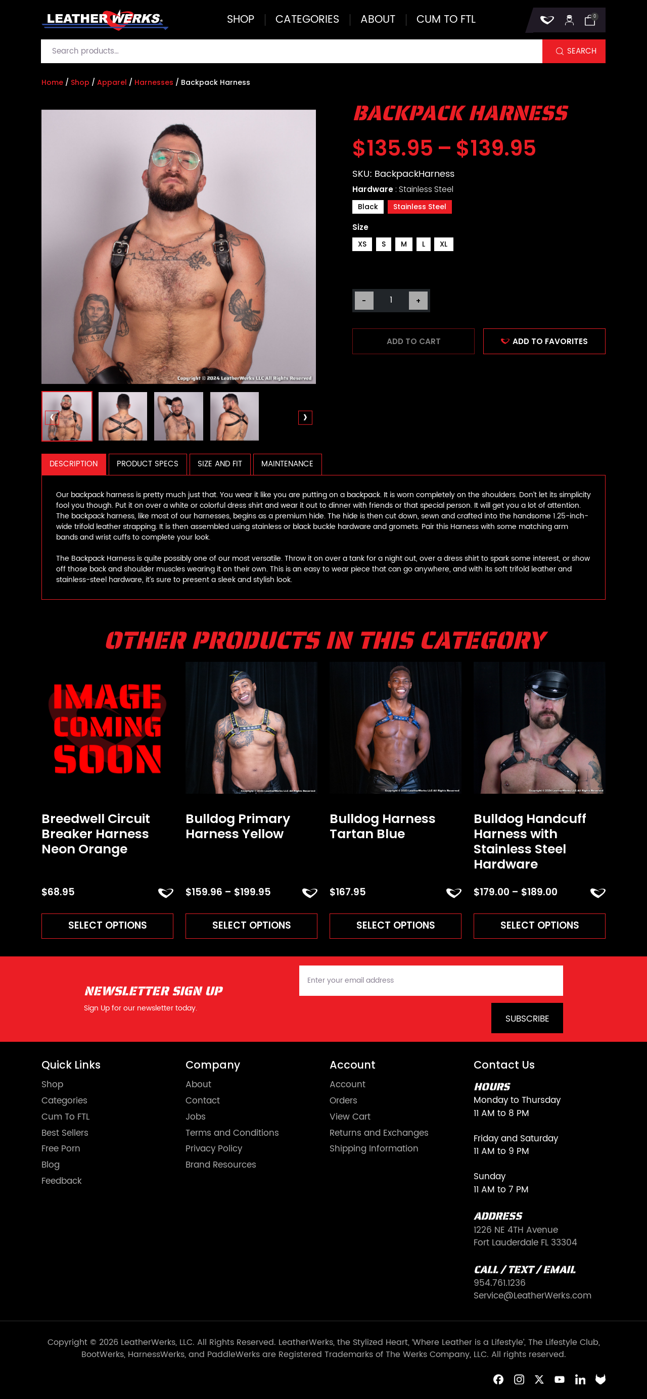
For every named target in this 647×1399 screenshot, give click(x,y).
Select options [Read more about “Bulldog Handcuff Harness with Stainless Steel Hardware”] (539, 925)
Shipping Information (374, 1149)
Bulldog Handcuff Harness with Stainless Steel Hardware (530, 842)
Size (360, 227)
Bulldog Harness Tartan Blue (383, 826)
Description (74, 464)
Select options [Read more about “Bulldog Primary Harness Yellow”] (251, 925)
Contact (203, 1101)
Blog (50, 1165)
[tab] (73, 464)
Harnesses (153, 82)
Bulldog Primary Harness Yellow (238, 826)
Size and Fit (220, 464)
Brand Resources (221, 1165)
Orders (343, 1101)
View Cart (350, 1117)
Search (581, 51)
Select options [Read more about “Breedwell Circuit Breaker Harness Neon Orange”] (107, 925)
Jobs (196, 1117)
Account (347, 1085)
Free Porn (60, 1149)
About (377, 20)
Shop (240, 20)
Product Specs (147, 464)
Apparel (112, 82)
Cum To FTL (65, 1117)
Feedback (61, 1181)
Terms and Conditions (232, 1133)
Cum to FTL (446, 20)
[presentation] (52, 418)
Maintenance (287, 464)
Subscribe (527, 1019)
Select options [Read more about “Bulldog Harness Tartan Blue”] (395, 925)
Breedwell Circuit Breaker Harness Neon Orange (95, 834)
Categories (307, 20)
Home (52, 82)
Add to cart (414, 341)
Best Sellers (64, 1133)
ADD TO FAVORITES (544, 341)
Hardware (402, 189)
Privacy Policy (214, 1149)
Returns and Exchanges (379, 1133)
